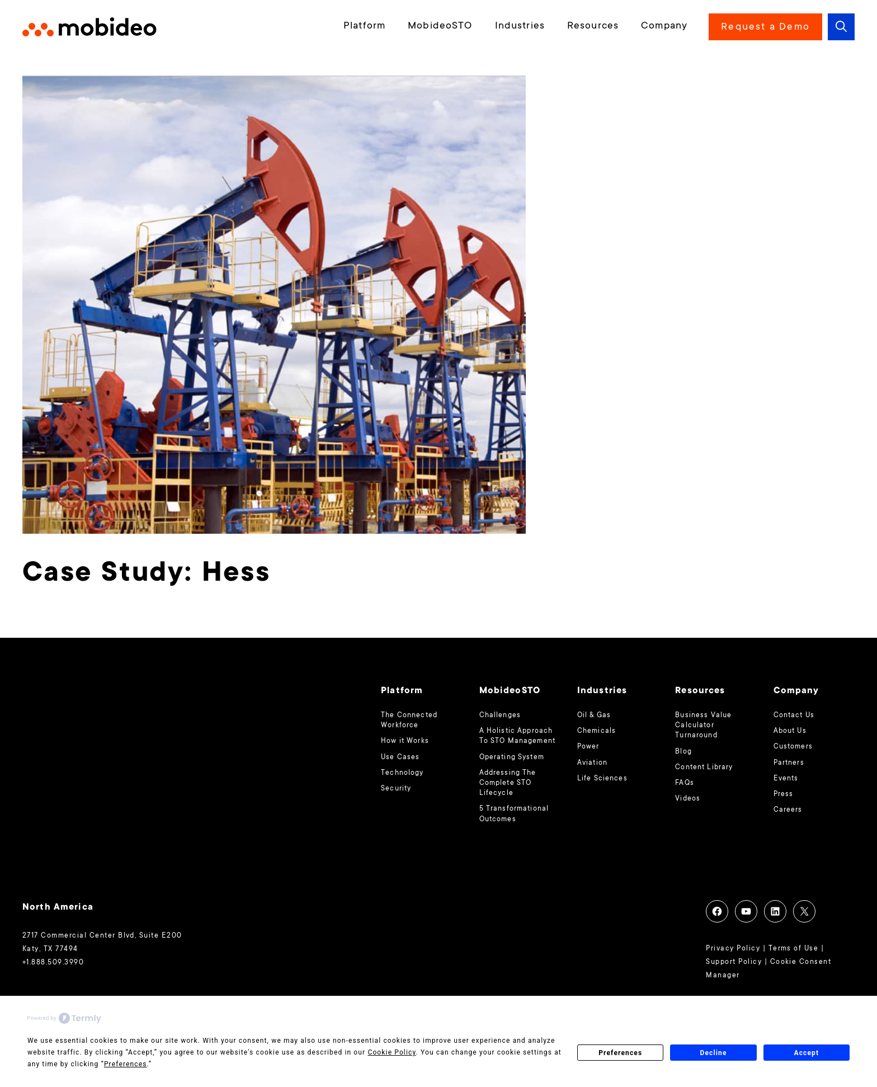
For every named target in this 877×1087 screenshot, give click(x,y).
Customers (793, 747)
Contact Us (794, 715)
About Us (790, 731)
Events (786, 779)
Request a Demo (765, 27)
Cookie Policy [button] (391, 1052)
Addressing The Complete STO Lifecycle (507, 783)
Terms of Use (793, 949)
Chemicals (596, 731)
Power (588, 747)
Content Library (704, 767)
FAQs (684, 783)
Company (664, 26)
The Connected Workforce (409, 721)
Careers (788, 810)
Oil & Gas (594, 715)
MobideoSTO (440, 26)
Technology (402, 773)
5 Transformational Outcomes (514, 814)
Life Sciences (602, 779)
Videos (687, 799)
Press (784, 794)
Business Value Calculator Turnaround (703, 726)
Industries (520, 26)
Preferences (620, 1053)
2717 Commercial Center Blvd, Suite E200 (102, 936)
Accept (806, 1053)
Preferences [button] (125, 1064)
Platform (364, 26)
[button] (841, 26)
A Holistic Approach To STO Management (517, 736)
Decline (713, 1053)
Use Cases (400, 757)
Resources (593, 26)
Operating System (511, 757)
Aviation (592, 763)
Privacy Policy (733, 949)
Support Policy (734, 962)
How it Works (405, 741)
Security (396, 789)
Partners (789, 763)
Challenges (500, 715)
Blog (683, 752)
